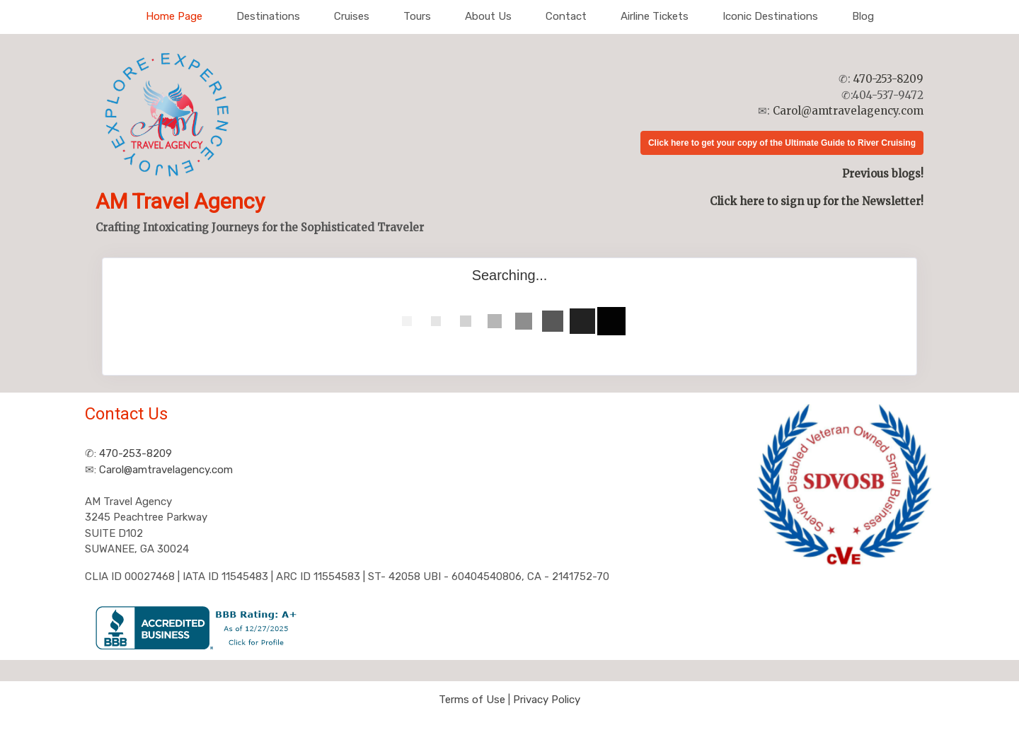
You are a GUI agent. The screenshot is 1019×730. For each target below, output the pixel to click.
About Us (488, 16)
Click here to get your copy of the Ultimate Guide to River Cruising (782, 143)
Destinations (268, 16)
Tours (417, 16)
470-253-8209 (888, 79)
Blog (863, 16)
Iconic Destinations (770, 16)
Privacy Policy (546, 699)
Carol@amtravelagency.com (848, 110)
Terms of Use (472, 699)
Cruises (351, 16)
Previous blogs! (882, 173)
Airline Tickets (655, 16)
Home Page (174, 16)
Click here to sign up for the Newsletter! (816, 201)
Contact (566, 16)
